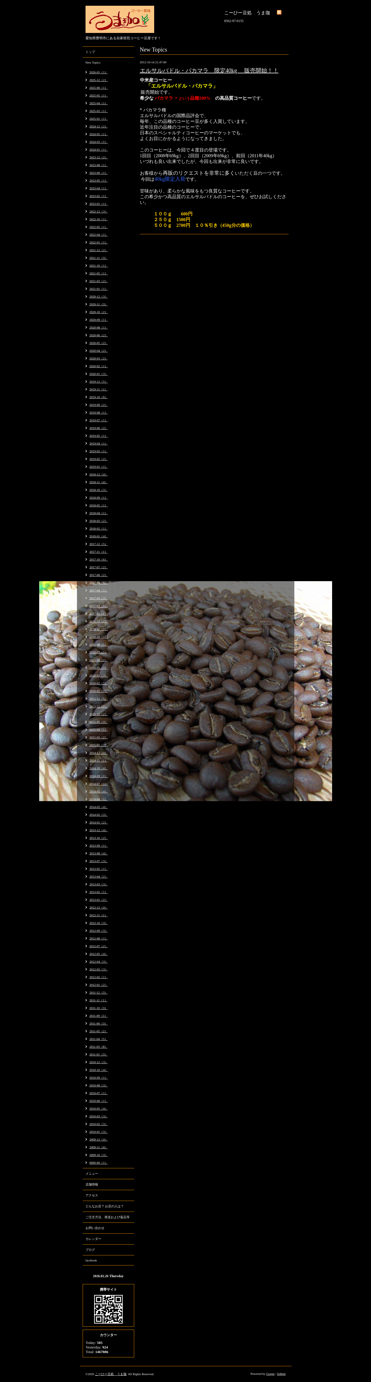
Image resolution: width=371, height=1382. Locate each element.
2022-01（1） (99, 242)
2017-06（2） (99, 575)
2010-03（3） (99, 1116)
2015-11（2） (99, 706)
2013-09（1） (99, 845)
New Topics (93, 62)
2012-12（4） (99, 907)
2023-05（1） (99, 180)
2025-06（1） (99, 87)
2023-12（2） (99, 157)
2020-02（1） (99, 366)
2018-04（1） (99, 513)
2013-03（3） (99, 884)
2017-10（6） (99, 559)
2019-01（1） (99, 466)
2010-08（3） (99, 1085)
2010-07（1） (99, 1093)
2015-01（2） (99, 745)
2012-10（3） (99, 923)
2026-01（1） (99, 72)
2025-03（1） (99, 111)
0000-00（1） (99, 1162)
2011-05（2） (99, 1031)
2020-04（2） (99, 350)
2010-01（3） (99, 1131)
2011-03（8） (99, 1046)
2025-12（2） (99, 80)
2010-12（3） (99, 1062)
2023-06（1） (99, 172)
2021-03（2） (99, 281)
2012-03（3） (99, 969)
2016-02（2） (99, 683)
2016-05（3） (99, 667)
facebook (91, 1260)
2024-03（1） (99, 141)
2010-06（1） (99, 1100)
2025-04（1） (99, 103)
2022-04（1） (99, 234)
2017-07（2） (99, 567)
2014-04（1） (99, 799)
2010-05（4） (99, 1108)
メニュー (92, 1173)
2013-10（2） (99, 838)
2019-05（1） (99, 435)
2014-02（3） (99, 814)
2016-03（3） (99, 675)
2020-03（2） (99, 358)
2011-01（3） (99, 1054)
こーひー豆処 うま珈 (110, 1374)
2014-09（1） (99, 776)
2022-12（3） (99, 211)
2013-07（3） (99, 861)
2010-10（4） (99, 1070)
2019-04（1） (99, 443)
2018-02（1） (99, 528)
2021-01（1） (99, 288)
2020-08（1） (99, 327)
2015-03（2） (99, 737)
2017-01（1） (99, 613)
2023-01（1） (99, 203)
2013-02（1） (99, 892)
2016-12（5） (99, 621)
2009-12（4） (99, 1139)
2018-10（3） (99, 490)
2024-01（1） (99, 149)
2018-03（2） (99, 520)
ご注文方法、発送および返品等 (108, 1217)
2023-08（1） (99, 165)
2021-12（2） (99, 250)
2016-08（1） (99, 644)
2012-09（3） (99, 930)
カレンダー (93, 1239)
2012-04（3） (99, 961)
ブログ (90, 1249)
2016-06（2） (99, 660)
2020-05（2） (99, 343)
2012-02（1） (99, 977)
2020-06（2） (99, 335)
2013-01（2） (99, 899)
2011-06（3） (99, 1023)
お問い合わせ (95, 1228)
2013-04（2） (99, 876)
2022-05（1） (99, 227)
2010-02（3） (99, 1124)
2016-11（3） (99, 629)
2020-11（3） (99, 304)
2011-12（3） (99, 992)
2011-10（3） (99, 1008)
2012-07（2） (99, 946)
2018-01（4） (99, 536)
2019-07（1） (99, 420)
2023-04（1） (99, 188)
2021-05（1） (99, 273)
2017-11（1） (99, 551)
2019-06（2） (99, 428)
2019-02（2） (99, 459)
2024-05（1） (99, 134)
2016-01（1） (99, 691)
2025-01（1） (99, 118)
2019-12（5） (99, 381)
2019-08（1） (99, 412)
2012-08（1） (99, 938)
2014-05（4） (99, 791)
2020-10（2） (99, 312)
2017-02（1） (99, 606)
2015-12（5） (99, 698)
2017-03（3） (99, 598)
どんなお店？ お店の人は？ (105, 1206)
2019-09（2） (99, 404)
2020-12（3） (99, 296)
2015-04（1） (99, 729)
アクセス (92, 1195)
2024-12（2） (99, 126)
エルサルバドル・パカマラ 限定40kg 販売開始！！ (209, 70)
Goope (270, 1373)
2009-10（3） (99, 1155)
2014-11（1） (99, 760)
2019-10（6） (99, 397)
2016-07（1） (99, 652)
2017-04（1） (99, 590)
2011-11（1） (99, 1000)
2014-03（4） (99, 807)
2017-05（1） (99, 582)
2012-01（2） (99, 984)
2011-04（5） (99, 1039)
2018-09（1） (99, 497)
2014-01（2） (99, 822)
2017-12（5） (99, 544)
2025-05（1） (99, 95)
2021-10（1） (99, 265)
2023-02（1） (99, 196)
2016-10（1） (99, 636)
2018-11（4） (99, 482)
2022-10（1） (99, 219)
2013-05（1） (99, 868)
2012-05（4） (99, 954)
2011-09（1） (99, 1015)
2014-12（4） (99, 752)
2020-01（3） (99, 374)
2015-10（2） (99, 714)
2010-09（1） (99, 1077)
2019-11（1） (99, 389)
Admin (281, 1373)
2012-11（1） (99, 915)
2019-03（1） (99, 451)
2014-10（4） (99, 768)
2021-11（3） (99, 258)
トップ (90, 52)
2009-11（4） (99, 1147)
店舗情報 (92, 1184)
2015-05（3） (99, 722)
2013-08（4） (99, 853)
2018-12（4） (99, 474)
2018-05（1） (99, 505)
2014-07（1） (99, 783)
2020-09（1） (99, 319)
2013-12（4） (99, 830)
